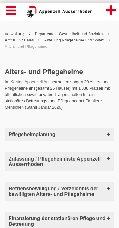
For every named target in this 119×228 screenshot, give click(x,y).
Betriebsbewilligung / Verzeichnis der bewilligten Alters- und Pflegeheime (59, 191)
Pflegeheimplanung (59, 134)
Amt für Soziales (22, 40)
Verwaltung (17, 34)
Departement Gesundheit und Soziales (72, 34)
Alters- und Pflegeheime (26, 46)
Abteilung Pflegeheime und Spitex (77, 40)
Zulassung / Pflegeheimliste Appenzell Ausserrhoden (59, 161)
